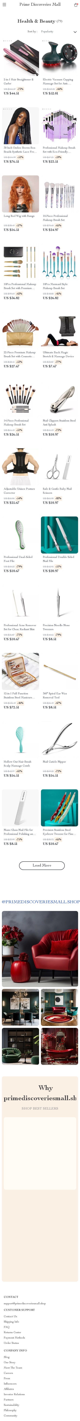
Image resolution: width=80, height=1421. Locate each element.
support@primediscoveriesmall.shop (25, 1303)
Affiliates (9, 1389)
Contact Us (10, 1316)
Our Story (9, 1362)
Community (10, 1416)
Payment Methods (14, 1338)
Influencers (10, 1384)
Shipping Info (11, 1322)
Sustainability (11, 1405)
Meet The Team (13, 1368)
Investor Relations (14, 1394)
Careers (8, 1373)
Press (7, 1378)
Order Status (11, 1343)
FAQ (7, 1327)
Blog (7, 1357)
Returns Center (12, 1332)
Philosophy (10, 1410)
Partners (9, 1400)
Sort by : (32, 31)
